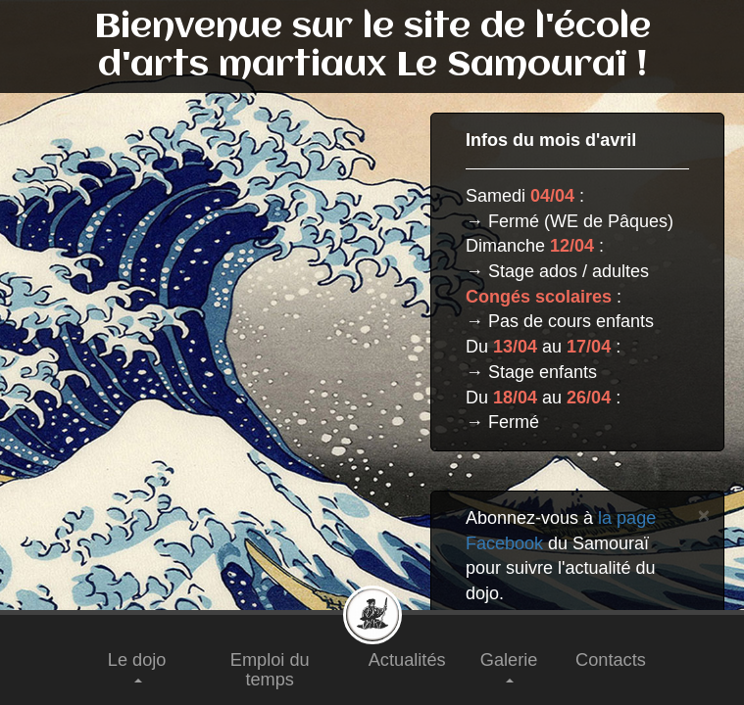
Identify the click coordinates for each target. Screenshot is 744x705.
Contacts (610, 660)
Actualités (407, 660)
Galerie (509, 666)
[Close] (704, 514)
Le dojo (137, 666)
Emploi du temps (270, 669)
